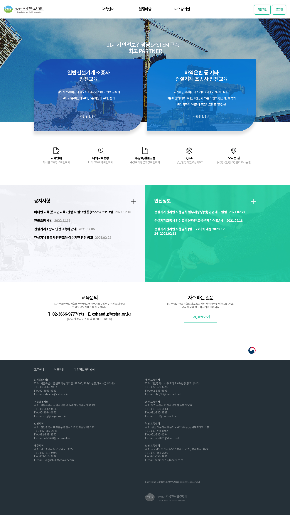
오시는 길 (234, 160)
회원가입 (262, 9)
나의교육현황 (100, 160)
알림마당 (145, 9)
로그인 (279, 9)
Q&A (189, 160)
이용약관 (59, 369)
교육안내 (108, 9)
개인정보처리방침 (84, 369)
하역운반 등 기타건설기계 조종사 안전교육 (201, 94)
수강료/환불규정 (145, 160)
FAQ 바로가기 (200, 317)
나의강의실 (182, 9)
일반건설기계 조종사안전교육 (88, 94)
